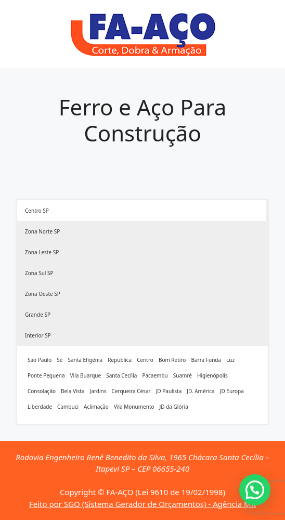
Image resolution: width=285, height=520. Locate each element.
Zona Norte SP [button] (42, 231)
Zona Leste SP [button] (42, 252)
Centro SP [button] (37, 210)
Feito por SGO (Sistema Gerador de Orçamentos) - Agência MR (142, 504)
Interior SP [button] (38, 335)
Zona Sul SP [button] (39, 273)
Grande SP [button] (37, 314)
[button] (254, 489)
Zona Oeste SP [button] (42, 293)
